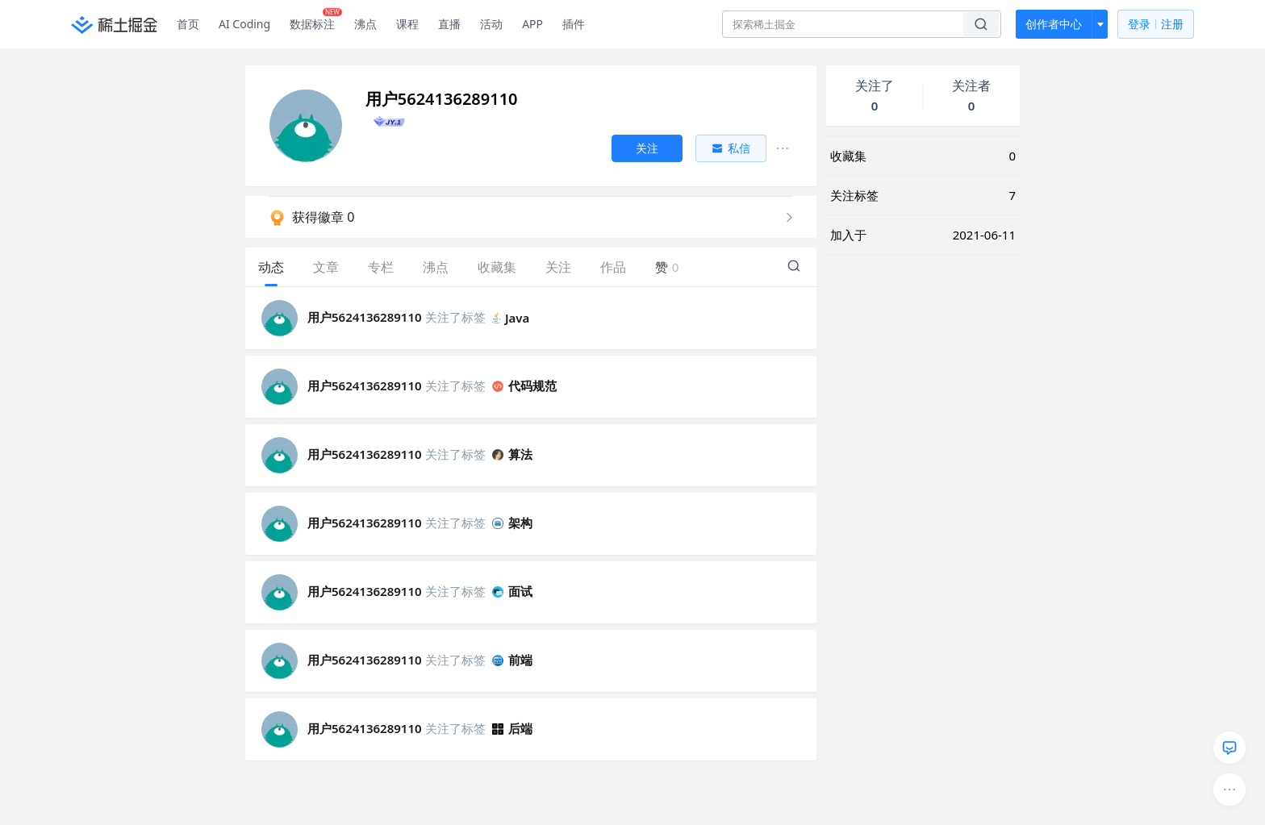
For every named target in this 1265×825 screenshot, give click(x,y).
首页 (188, 23)
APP (532, 23)
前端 (512, 660)
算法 (512, 454)
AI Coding (244, 23)
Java (511, 318)
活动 (491, 23)
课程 (407, 23)
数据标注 (316, 20)
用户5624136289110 (364, 317)
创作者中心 (1053, 23)
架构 (512, 523)
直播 (449, 23)
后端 (512, 728)
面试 (512, 591)
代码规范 (524, 385)
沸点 (365, 23)
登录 (1156, 24)
